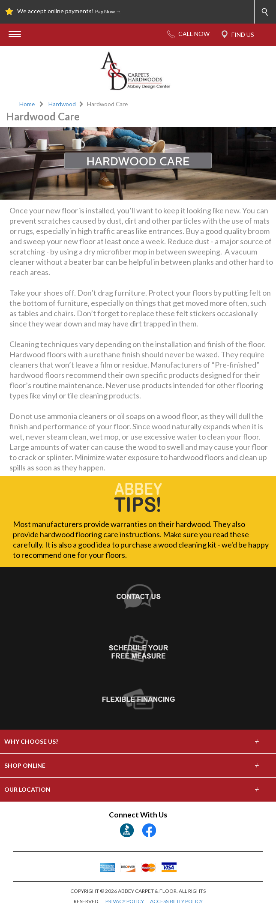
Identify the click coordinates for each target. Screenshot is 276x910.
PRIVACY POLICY (124, 901)
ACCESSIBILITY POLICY (176, 901)
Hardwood (62, 104)
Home (27, 104)
